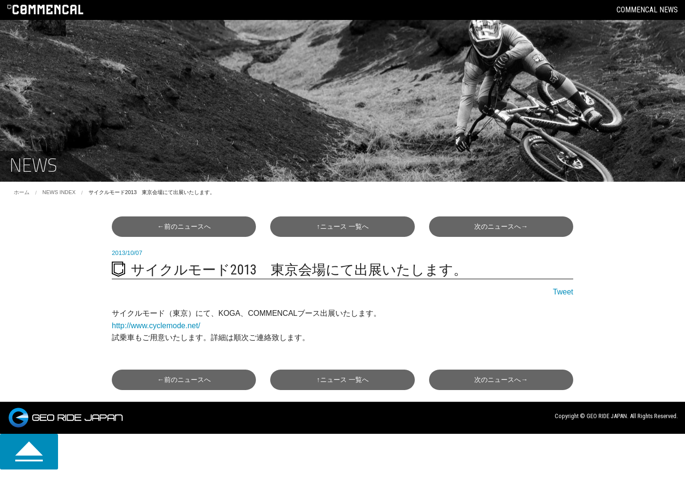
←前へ (183, 226)
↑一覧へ (342, 226)
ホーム (21, 192)
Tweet (563, 292)
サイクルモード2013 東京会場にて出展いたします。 (151, 192)
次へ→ (501, 226)
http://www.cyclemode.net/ (156, 326)
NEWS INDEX (59, 192)
